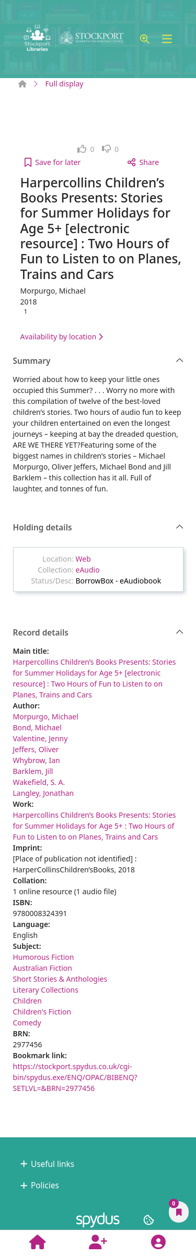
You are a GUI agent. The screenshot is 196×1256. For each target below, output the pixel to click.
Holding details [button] (98, 527)
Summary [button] (98, 361)
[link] (86, 149)
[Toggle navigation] (167, 39)
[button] (144, 39)
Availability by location (61, 336)
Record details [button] (98, 633)
